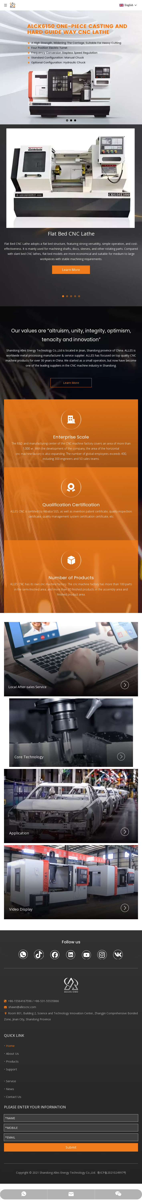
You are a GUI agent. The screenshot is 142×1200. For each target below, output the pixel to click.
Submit (71, 1147)
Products (12, 1061)
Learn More (71, 269)
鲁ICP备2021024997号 (111, 1172)
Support (11, 1069)
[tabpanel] (71, 201)
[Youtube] (86, 954)
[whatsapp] (23, 954)
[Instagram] (102, 954)
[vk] (118, 954)
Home (10, 1046)
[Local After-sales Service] (71, 659)
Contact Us (13, 1097)
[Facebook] (54, 954)
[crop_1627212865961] (71, 732)
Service (11, 1081)
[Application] (71, 806)
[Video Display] (71, 882)
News (10, 1089)
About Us (12, 1053)
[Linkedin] (70, 954)
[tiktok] (39, 954)
